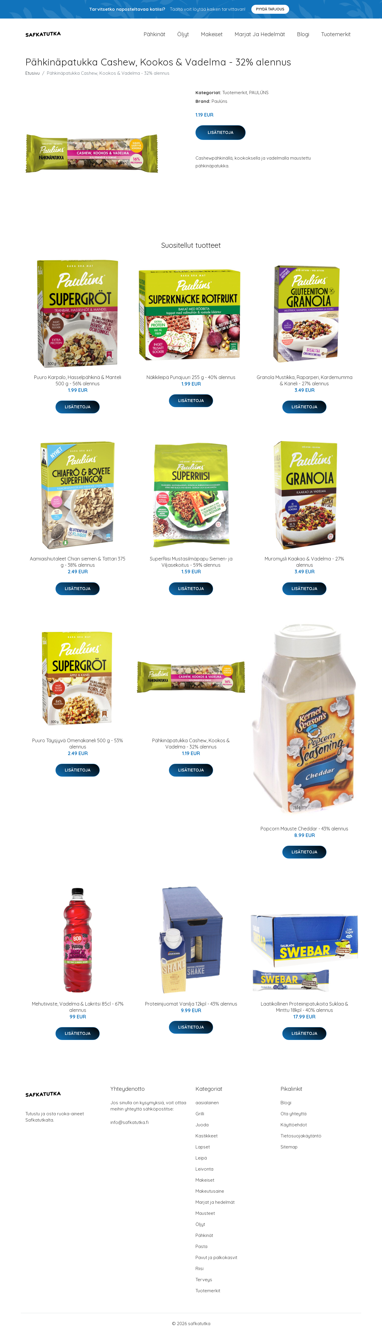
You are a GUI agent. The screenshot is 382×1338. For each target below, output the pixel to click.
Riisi (199, 1273)
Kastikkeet (206, 1140)
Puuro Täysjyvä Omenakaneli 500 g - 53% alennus (77, 748)
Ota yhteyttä (293, 1118)
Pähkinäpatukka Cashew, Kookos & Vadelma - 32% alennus (191, 748)
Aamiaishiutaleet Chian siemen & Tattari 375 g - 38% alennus (77, 566)
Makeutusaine (209, 1195)
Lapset (202, 1151)
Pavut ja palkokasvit (216, 1261)
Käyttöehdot (294, 1129)
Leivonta (204, 1173)
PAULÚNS (259, 97)
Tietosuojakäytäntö (301, 1140)
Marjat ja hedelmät (260, 36)
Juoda (202, 1129)
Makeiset (212, 36)
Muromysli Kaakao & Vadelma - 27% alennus (304, 566)
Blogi (303, 36)
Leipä (201, 1162)
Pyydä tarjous (270, 9)
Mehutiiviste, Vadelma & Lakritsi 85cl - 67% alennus (78, 1011)
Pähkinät (154, 36)
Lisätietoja (220, 136)
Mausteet (205, 1217)
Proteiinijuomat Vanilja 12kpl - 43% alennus (191, 1008)
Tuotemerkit (336, 36)
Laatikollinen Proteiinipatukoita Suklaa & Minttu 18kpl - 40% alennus (304, 1011)
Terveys (203, 1284)
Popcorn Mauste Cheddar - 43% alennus (304, 833)
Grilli (199, 1118)
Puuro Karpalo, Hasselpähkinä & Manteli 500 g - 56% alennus (77, 384)
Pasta (201, 1250)
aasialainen (207, 1107)
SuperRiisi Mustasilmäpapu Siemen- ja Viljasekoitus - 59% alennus (191, 566)
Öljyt (183, 36)
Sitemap (289, 1151)
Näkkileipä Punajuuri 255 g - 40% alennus (191, 381)
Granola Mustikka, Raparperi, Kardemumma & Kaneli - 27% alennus (304, 384)
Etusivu (32, 77)
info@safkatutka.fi (129, 1126)
